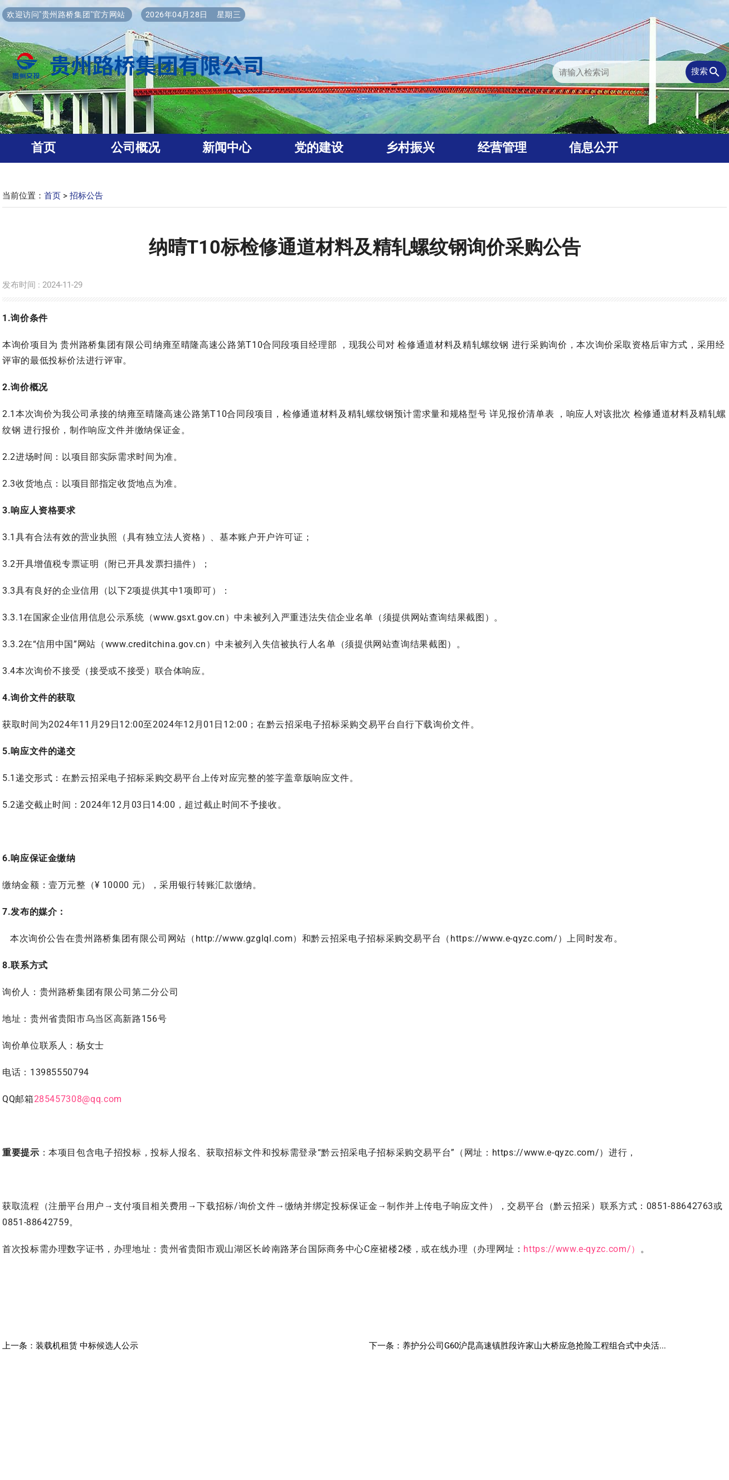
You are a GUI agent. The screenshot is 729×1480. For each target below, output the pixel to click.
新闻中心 (226, 147)
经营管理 (502, 147)
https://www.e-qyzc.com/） (581, 1249)
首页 (52, 196)
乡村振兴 (410, 147)
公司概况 (135, 147)
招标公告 (86, 196)
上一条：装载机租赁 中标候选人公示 (70, 1346)
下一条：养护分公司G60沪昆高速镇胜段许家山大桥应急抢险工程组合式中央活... (517, 1346)
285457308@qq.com (78, 1099)
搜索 (706, 72)
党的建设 (318, 147)
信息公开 (593, 147)
